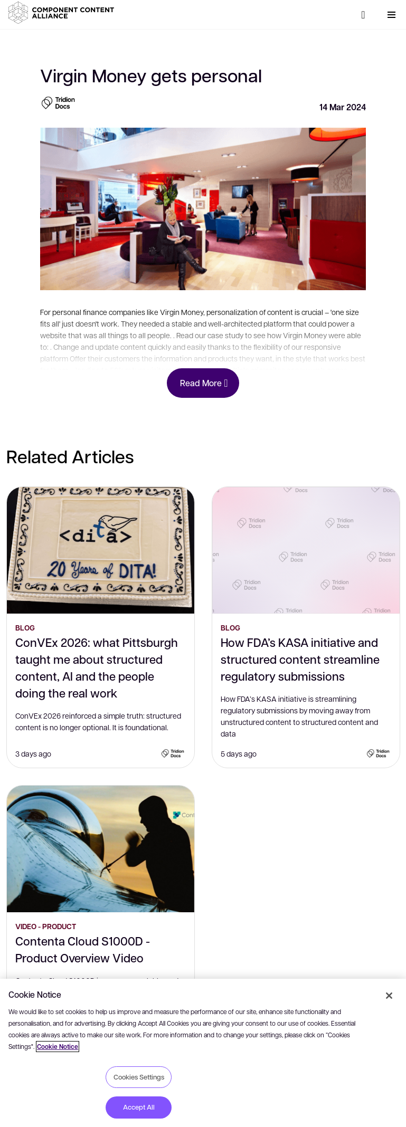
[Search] (363, 15)
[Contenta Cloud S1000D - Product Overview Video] (100, 849)
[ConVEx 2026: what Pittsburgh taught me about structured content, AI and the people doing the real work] (100, 550)
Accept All (139, 1107)
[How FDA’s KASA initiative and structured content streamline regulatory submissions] (306, 550)
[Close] (389, 995)
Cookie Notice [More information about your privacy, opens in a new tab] (57, 1046)
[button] (63, 13)
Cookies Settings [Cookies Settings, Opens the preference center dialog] (139, 1077)
